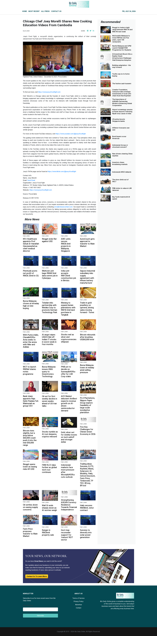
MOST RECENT (34, 11)
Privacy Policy (78, 601)
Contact (78, 608)
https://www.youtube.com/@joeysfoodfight (71, 134)
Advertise (78, 604)
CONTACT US (56, 11)
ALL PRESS (45, 11)
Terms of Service (78, 598)
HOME (24, 11)
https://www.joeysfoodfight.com (49, 92)
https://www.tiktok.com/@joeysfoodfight (62, 171)
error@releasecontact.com (63, 207)
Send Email (31, 180)
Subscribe (40, 615)
